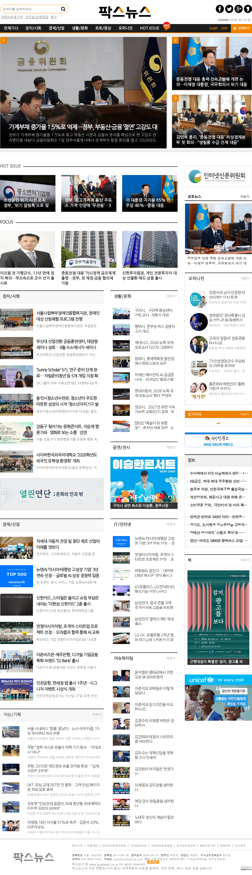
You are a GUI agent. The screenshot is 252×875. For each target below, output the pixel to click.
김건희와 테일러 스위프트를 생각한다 (154, 739)
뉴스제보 (240, 845)
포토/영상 (103, 28)
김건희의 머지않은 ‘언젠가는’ (154, 771)
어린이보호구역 (12, 16)
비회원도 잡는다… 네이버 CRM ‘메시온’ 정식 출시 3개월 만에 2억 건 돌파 (154, 573)
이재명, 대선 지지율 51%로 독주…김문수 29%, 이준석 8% (63, 824)
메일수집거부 (208, 845)
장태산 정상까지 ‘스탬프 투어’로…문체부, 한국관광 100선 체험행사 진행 (219, 532)
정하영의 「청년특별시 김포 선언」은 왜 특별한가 (227, 317)
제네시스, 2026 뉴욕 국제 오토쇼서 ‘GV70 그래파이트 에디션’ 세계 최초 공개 (154, 345)
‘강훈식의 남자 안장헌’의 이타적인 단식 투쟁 (227, 295)
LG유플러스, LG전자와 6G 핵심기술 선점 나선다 (155, 589)
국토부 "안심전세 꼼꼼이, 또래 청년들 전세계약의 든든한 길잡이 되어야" (63, 806)
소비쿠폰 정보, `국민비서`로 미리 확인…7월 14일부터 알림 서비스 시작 (219, 504)
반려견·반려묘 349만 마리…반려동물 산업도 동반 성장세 (219, 516)
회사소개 (77, 845)
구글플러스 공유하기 (238, 9)
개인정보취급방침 (161, 845)
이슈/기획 (12, 714)
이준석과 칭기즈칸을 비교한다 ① (154, 707)
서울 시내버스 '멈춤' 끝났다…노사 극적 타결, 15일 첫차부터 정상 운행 (63, 731)
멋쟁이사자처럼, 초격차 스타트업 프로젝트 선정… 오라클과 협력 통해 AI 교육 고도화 (155, 557)
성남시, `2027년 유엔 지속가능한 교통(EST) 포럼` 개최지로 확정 (155, 409)
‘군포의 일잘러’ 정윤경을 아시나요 (227, 340)
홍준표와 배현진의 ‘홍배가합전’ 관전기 (226, 386)
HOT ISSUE (149, 28)
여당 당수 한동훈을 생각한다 (154, 803)
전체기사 (11, 28)
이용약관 (92, 845)
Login (213, 28)
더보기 (97, 714)
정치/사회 (33, 28)
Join (224, 28)
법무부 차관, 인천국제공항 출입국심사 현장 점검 (219, 489)
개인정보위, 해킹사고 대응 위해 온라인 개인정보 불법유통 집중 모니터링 (219, 497)
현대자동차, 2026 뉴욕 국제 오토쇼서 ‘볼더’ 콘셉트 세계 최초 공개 (154, 393)
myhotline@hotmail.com (128, 859)
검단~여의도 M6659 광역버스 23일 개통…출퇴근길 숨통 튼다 (219, 540)
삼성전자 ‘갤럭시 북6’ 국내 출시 (154, 621)
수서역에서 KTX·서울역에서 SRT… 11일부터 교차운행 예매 (219, 473)
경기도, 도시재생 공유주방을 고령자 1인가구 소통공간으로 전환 (219, 524)
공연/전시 (121, 447)
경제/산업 (56, 28)
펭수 (54, 16)
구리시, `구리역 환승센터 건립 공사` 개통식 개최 (153, 312)
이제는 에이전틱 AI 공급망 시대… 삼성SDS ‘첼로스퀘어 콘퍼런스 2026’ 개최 (154, 377)
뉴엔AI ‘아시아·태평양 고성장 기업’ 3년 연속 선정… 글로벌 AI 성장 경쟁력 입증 (154, 541)
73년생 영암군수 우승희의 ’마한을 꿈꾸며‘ (227, 363)
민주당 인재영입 (36, 16)
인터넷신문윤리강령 (114, 845)
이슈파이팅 (123, 658)
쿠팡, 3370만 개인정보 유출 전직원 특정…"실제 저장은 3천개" (63, 768)
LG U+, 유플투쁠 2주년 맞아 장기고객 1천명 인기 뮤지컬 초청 (154, 637)
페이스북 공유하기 (220, 9)
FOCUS (6, 222)
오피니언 (125, 28)
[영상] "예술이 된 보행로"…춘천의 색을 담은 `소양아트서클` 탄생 (154, 425)
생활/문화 (80, 28)
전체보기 (244, 28)
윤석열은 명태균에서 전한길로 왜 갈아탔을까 (154, 674)
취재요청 (225, 845)
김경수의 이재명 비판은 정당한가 (154, 723)
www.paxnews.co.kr (103, 864)
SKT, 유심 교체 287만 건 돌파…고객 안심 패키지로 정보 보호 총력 (63, 787)
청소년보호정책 (186, 845)
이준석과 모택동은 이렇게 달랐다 (154, 691)
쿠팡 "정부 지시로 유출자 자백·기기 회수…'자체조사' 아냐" (64, 749)
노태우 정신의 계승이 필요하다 (154, 819)
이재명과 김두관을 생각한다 (154, 787)
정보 (191, 460)
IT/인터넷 (122, 524)
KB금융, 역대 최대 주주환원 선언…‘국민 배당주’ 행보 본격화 (219, 481)
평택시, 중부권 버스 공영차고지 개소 (155, 329)
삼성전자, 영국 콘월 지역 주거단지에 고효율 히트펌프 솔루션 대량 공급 (154, 605)
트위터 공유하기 (229, 9)
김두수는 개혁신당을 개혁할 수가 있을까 (154, 755)
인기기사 (194, 414)
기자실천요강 (138, 845)
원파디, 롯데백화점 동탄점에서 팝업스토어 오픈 (154, 361)
